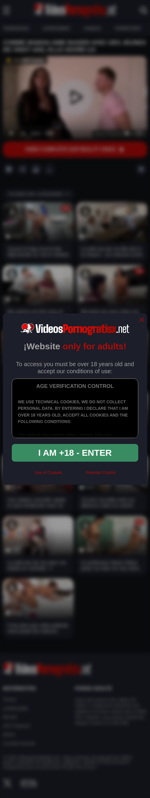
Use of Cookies (48, 472)
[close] (141, 320)
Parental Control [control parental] (100, 472)
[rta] (74, 475)
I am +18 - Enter (75, 453)
